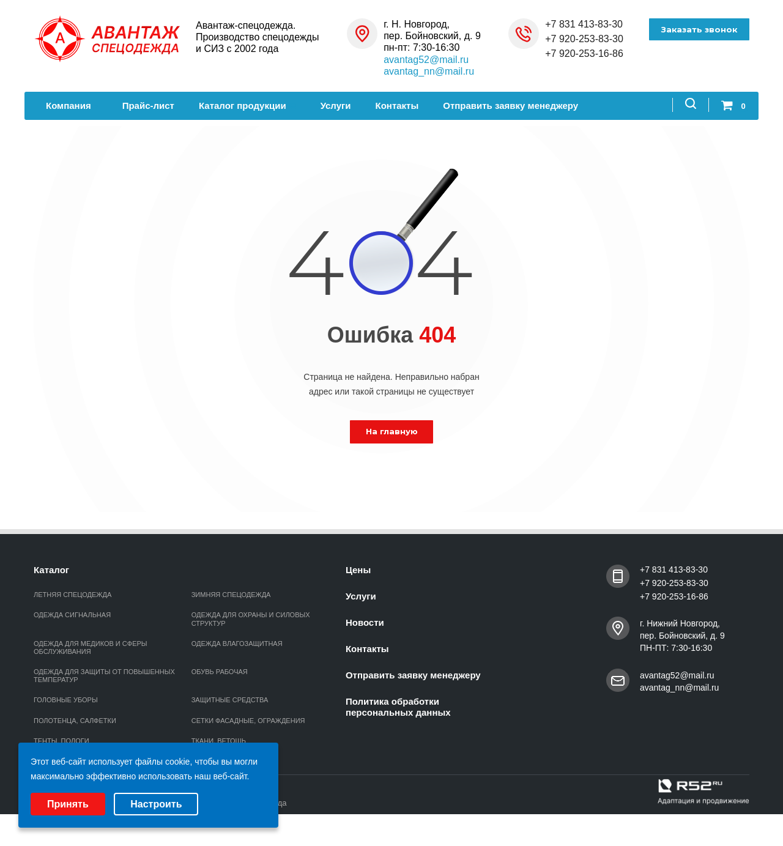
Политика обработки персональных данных (398, 707)
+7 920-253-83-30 (584, 39)
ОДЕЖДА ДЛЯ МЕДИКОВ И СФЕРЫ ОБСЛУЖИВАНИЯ (90, 647)
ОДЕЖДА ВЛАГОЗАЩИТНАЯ (237, 643)
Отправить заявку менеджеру (510, 105)
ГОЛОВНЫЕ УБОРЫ (66, 699)
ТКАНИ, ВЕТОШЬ (218, 740)
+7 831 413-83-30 (584, 24)
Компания (72, 105)
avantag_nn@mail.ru (429, 71)
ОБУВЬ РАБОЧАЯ (219, 671)
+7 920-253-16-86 (584, 53)
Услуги (336, 105)
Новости (365, 622)
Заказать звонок (698, 29)
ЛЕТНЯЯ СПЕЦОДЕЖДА (72, 594)
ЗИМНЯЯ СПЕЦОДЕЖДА (231, 594)
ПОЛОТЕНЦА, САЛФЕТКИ (75, 720)
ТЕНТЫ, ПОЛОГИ (61, 740)
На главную (392, 431)
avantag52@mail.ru (426, 59)
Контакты (397, 105)
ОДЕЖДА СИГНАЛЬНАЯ (72, 614)
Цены (358, 570)
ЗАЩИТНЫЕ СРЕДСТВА (230, 699)
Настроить (156, 804)
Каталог (51, 570)
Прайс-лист (148, 105)
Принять (68, 804)
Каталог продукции (247, 105)
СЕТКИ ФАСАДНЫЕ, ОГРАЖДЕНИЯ (248, 720)
